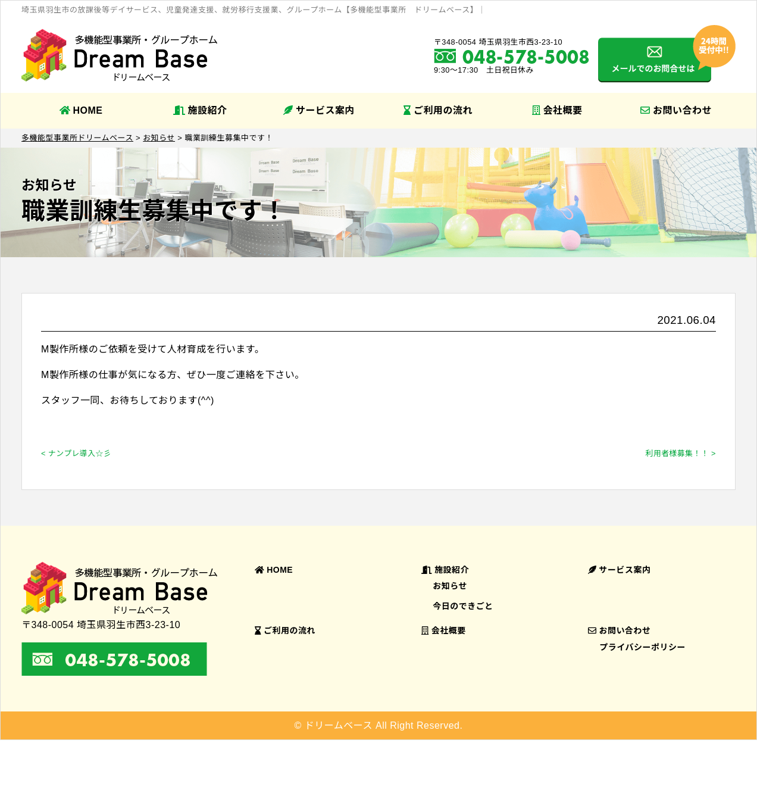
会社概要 (557, 110)
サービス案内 (319, 110)
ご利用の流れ (438, 110)
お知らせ (450, 586)
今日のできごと (463, 606)
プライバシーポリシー (642, 647)
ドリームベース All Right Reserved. (384, 725)
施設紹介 (200, 110)
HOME (81, 110)
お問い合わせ (676, 110)
